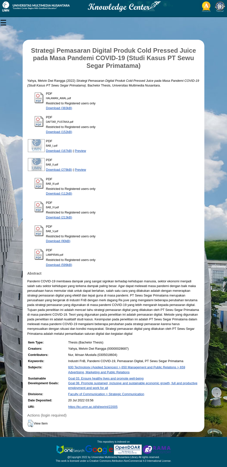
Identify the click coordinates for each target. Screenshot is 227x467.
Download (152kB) (59, 132)
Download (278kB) (59, 169)
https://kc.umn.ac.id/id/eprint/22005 (92, 407)
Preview (80, 151)
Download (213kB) (59, 217)
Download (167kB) (59, 151)
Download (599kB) (59, 265)
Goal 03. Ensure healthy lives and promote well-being (106, 378)
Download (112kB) (59, 193)
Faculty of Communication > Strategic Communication (106, 394)
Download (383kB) (59, 108)
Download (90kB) (58, 241)
